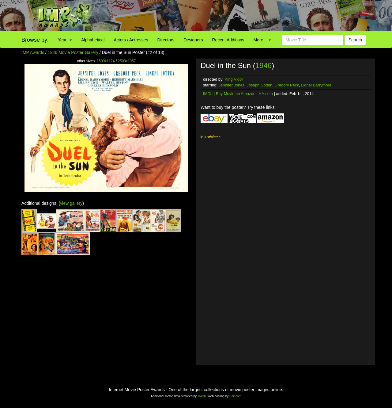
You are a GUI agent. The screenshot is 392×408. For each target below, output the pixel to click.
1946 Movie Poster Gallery (73, 52)
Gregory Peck (286, 85)
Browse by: (35, 40)
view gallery (71, 203)
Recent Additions (228, 39)
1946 (263, 65)
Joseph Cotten (259, 85)
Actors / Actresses (131, 39)
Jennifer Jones (232, 85)
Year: (65, 39)
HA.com (266, 93)
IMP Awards (32, 52)
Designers (193, 39)
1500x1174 (106, 61)
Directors (165, 39)
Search (355, 39)
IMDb (208, 93)
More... (262, 39)
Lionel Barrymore (316, 85)
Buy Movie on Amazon (235, 93)
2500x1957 (127, 61)
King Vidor (234, 79)
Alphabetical (92, 39)
